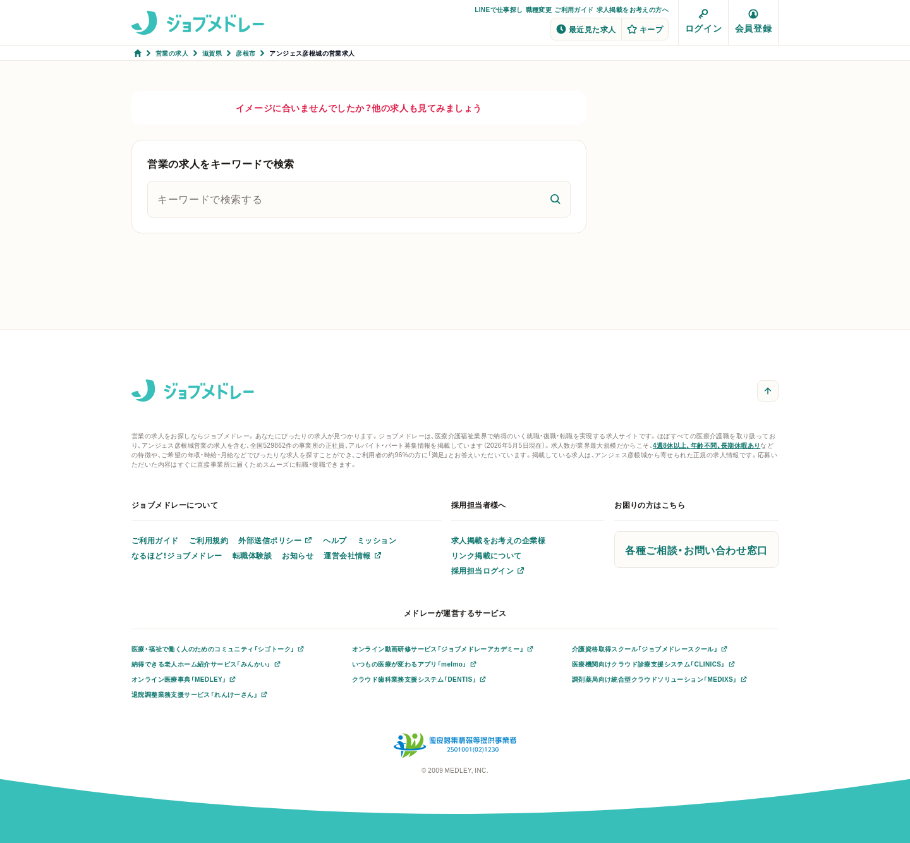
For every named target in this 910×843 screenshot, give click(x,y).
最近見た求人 (586, 29)
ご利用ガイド (573, 9)
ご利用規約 (208, 540)
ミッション (376, 540)
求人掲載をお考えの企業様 (498, 540)
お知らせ (297, 555)
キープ (645, 29)
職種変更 (539, 9)
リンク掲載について (486, 555)
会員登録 (753, 21)
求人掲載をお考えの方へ (633, 9)
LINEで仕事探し (499, 9)
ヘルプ (334, 540)
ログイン (703, 21)
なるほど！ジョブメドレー (176, 555)
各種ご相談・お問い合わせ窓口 (696, 549)
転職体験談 (252, 555)
